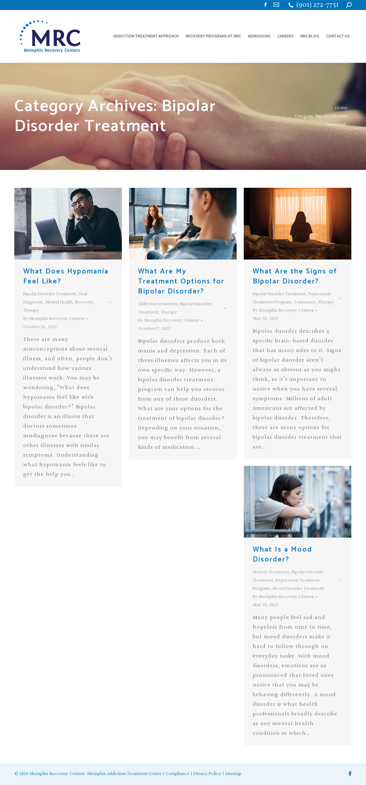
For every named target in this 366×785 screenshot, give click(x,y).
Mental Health (59, 302)
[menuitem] (146, 36)
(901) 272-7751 (317, 5)
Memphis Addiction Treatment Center (124, 774)
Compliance (177, 774)
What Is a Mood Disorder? (282, 554)
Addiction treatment (157, 304)
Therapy (31, 310)
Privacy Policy (207, 774)
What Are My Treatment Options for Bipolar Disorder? (181, 281)
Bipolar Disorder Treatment (49, 294)
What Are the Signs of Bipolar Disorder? (295, 276)
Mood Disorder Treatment (298, 588)
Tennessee (305, 302)
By (53, 318)
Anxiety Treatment (271, 572)
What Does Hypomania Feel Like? (66, 276)
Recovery (84, 302)
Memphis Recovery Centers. (58, 774)
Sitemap (233, 774)
